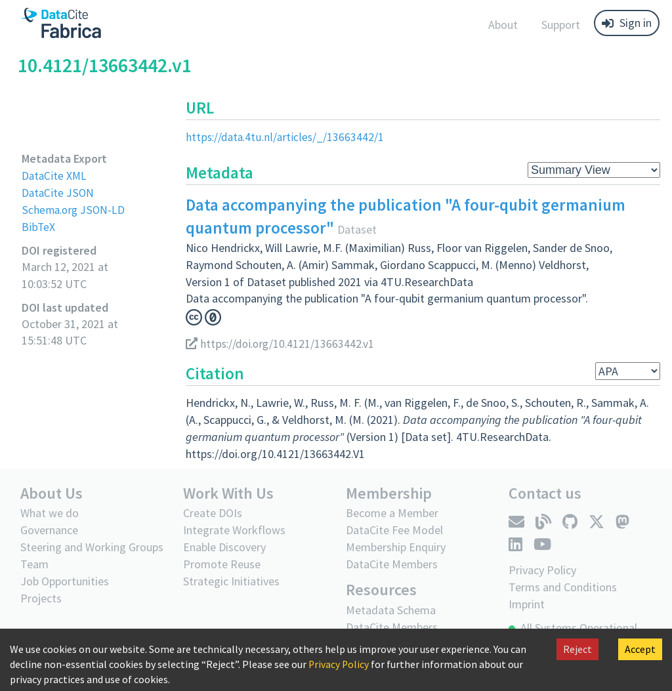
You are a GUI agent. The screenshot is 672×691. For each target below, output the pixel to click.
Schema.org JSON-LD (74, 209)
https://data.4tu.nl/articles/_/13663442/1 (286, 136)
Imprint (527, 603)
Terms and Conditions (563, 586)
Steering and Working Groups (91, 546)
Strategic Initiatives (231, 580)
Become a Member (392, 512)
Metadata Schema (391, 608)
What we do (49, 512)
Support (560, 24)
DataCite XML (55, 175)
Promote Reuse (222, 563)
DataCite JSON (58, 191)
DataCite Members (392, 563)
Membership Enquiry (396, 546)
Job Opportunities (64, 580)
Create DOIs (212, 512)
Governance (49, 529)
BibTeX (38, 226)
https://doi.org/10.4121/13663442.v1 (282, 342)
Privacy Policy (339, 664)
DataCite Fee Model (394, 529)
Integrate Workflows (234, 529)
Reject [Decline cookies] (577, 649)
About (503, 24)
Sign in (627, 22)
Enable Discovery (224, 546)
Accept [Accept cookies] (640, 649)
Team (34, 563)
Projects (41, 597)
